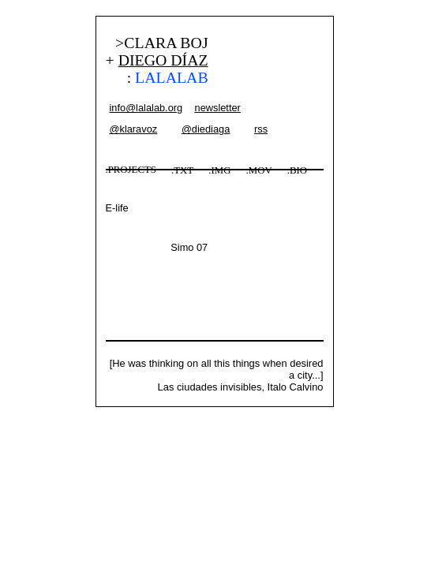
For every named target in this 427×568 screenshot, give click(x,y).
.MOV (259, 170)
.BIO (297, 170)
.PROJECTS (131, 169)
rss (261, 129)
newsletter (218, 108)
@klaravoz (134, 129)
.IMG (219, 170)
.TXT (182, 170)
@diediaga (206, 129)
